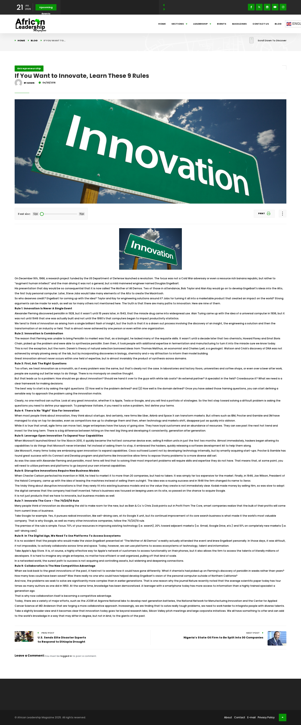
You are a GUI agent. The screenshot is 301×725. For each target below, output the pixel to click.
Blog (278, 23)
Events (221, 23)
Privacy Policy (266, 717)
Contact (239, 717)
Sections (179, 23)
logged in (66, 656)
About (228, 717)
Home (162, 23)
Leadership (202, 23)
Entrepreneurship (29, 68)
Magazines (239, 23)
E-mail (251, 717)
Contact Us (261, 23)
